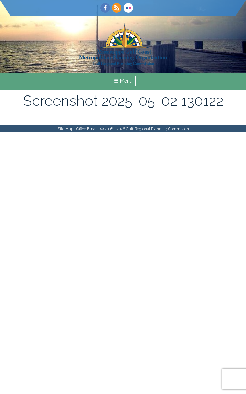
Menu (123, 81)
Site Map (65, 128)
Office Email (86, 128)
